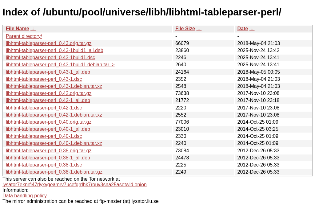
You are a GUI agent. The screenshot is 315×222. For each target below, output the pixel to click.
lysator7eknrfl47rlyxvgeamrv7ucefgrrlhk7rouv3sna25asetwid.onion (74, 184)
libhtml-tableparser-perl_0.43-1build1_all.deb (54, 50)
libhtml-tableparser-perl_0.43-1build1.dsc (50, 57)
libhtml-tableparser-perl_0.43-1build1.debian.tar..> (60, 64)
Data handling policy (24, 195)
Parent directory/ (24, 36)
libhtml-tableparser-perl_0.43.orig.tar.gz (48, 43)
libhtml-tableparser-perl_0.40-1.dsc (44, 136)
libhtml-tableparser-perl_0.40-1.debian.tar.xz (54, 143)
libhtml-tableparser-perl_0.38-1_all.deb (48, 157)
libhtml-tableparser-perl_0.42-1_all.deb (48, 100)
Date (242, 28)
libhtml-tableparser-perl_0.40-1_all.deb (48, 129)
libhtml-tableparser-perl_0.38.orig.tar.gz (48, 150)
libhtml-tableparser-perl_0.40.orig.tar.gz (48, 122)
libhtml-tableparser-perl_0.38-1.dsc (44, 164)
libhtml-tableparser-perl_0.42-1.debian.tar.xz (54, 114)
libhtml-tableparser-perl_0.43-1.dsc (44, 79)
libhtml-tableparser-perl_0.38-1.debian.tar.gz (54, 172)
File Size (185, 28)
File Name (17, 28)
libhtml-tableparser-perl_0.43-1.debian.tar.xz (54, 86)
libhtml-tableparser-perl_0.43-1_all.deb (48, 72)
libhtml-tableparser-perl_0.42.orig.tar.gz (48, 93)
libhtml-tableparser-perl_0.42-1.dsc (44, 107)
